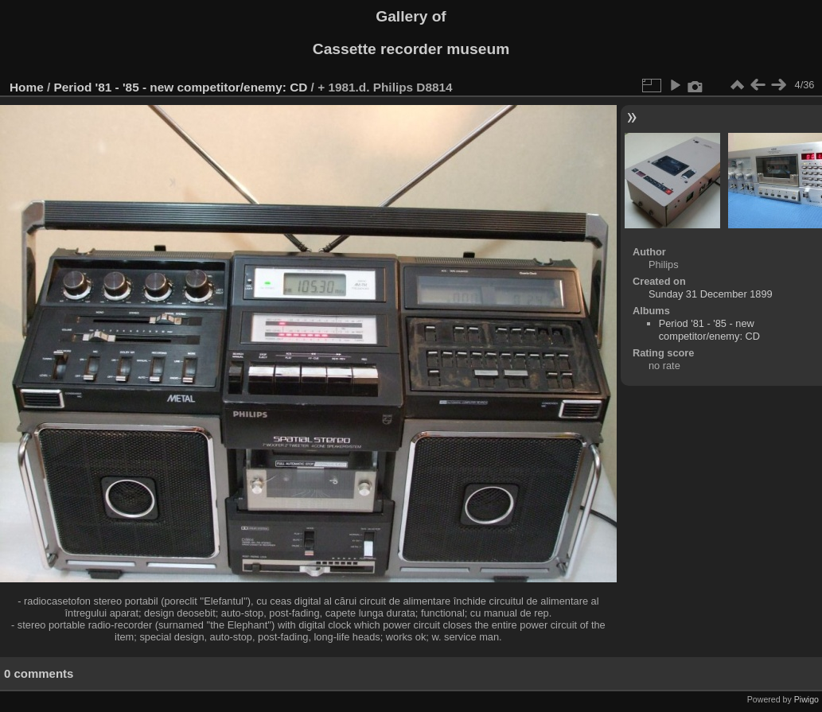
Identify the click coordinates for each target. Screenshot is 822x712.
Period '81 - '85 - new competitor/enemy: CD (181, 87)
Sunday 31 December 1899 (711, 294)
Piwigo (806, 699)
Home (27, 87)
